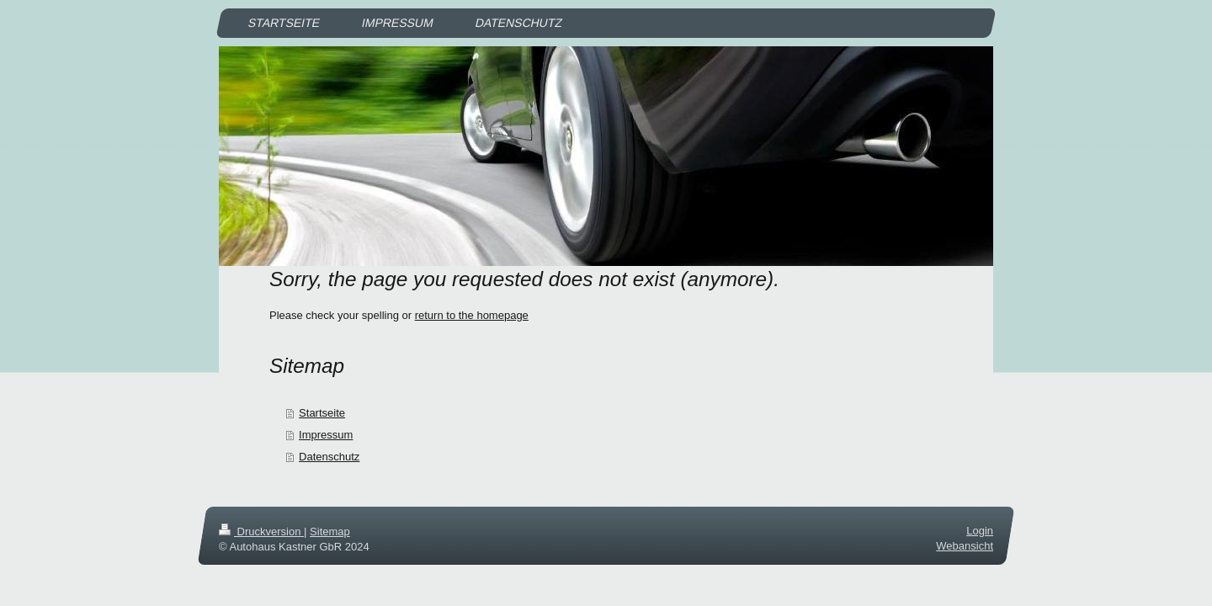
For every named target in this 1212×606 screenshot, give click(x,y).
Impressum (326, 434)
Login (979, 530)
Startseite (322, 413)
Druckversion (261, 531)
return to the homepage (472, 315)
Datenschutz (329, 456)
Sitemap (330, 531)
